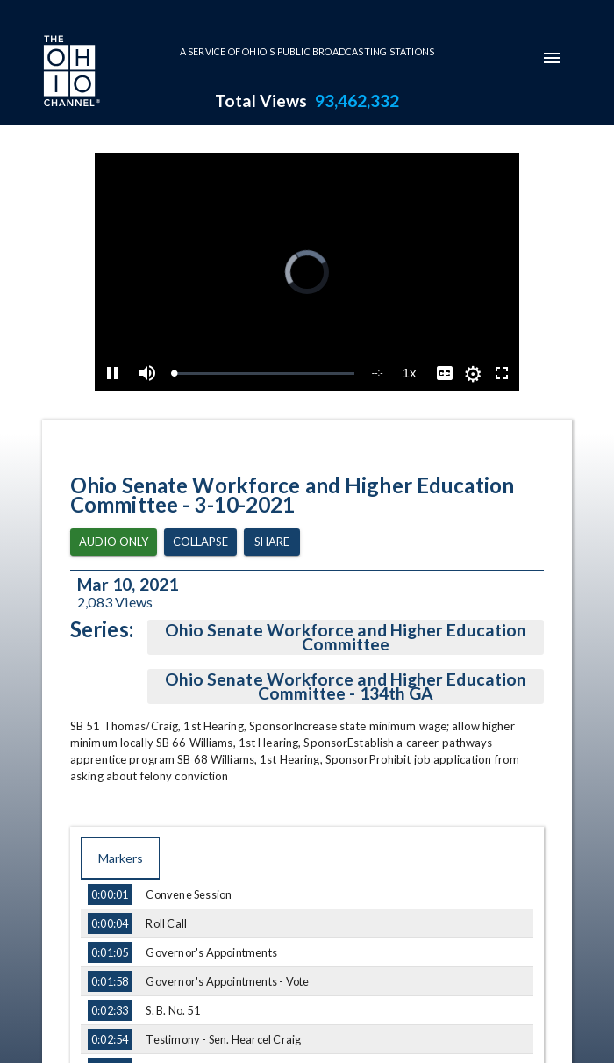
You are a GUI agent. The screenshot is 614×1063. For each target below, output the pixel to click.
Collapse (200, 542)
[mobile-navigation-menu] (551, 57)
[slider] (263, 373)
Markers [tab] (120, 858)
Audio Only (113, 542)
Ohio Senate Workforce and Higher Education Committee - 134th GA (345, 686)
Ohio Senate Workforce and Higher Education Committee (345, 637)
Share (272, 542)
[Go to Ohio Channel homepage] (70, 73)
